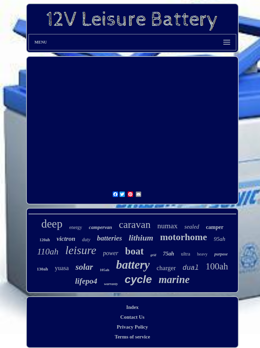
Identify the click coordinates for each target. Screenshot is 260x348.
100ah (217, 266)
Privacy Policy (132, 327)
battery (133, 264)
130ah (42, 268)
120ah (44, 239)
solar (84, 266)
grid (153, 255)
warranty (111, 284)
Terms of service (132, 336)
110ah (47, 251)
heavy (202, 253)
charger (166, 267)
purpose (220, 254)
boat (134, 251)
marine (174, 279)
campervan (100, 227)
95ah (219, 239)
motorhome (183, 237)
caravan (134, 224)
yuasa (62, 268)
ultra (185, 253)
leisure (80, 250)
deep (51, 224)
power (110, 253)
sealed (191, 226)
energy (75, 227)
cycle (138, 279)
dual (191, 268)
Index (132, 307)
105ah (104, 270)
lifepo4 (86, 281)
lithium (141, 237)
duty (86, 239)
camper (215, 227)
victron (66, 238)
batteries (109, 238)
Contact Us (132, 317)
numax (167, 225)
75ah (168, 253)
